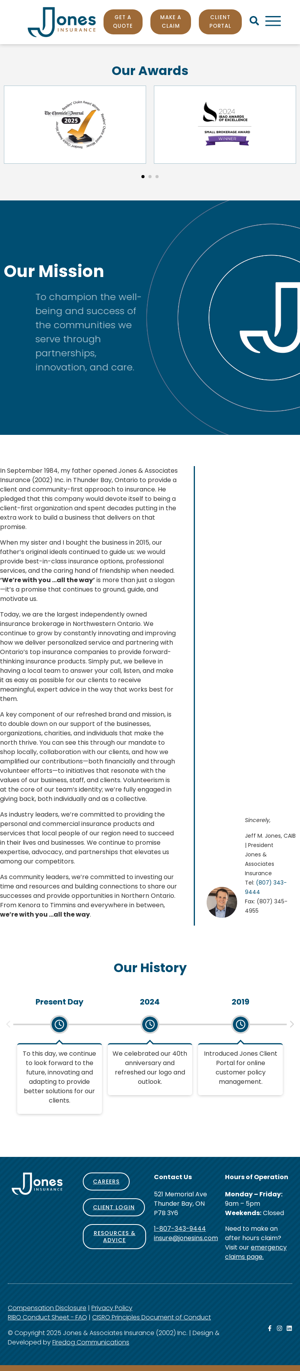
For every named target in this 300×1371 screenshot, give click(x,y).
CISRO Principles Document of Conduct (151, 1317)
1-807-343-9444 (180, 1228)
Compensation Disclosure (47, 1307)
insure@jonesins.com (186, 1237)
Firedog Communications (90, 1342)
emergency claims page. (256, 1252)
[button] (143, 176)
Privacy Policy (111, 1307)
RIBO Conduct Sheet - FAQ (47, 1317)
